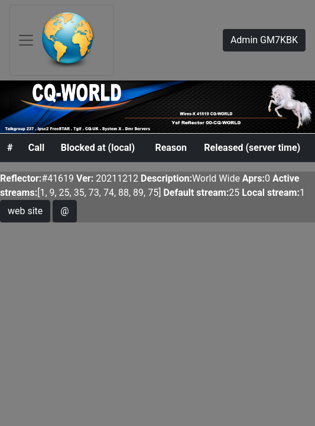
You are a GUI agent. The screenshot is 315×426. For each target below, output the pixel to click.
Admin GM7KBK (264, 40)
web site (25, 211)
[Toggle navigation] (61, 40)
